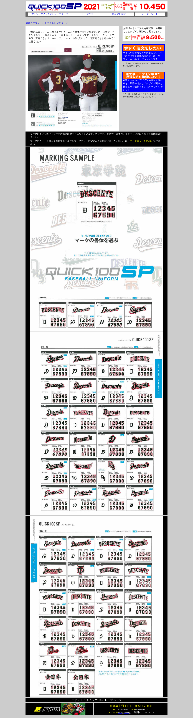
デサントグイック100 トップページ (49, 14)
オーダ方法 (87, 14)
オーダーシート (150, 14)
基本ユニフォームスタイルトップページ (47, 23)
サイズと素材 (119, 14)
